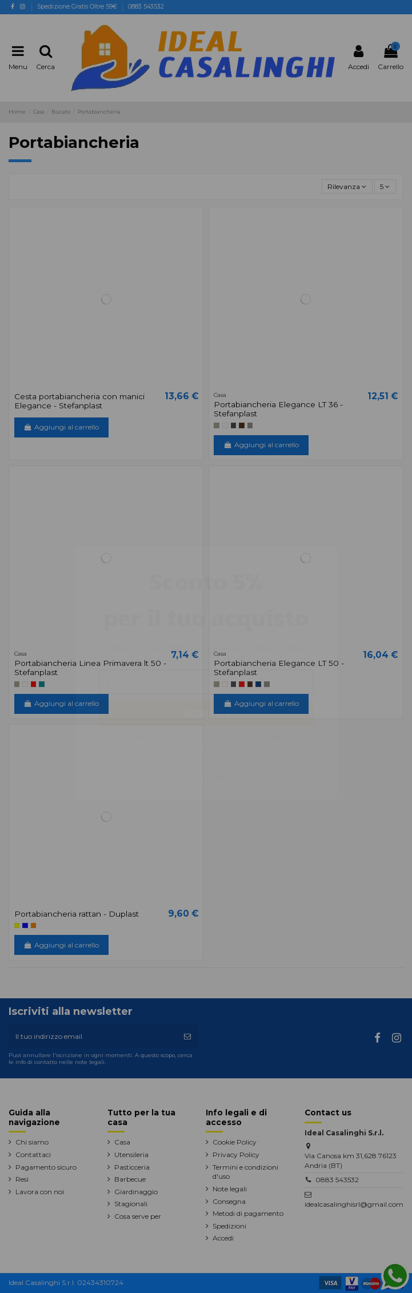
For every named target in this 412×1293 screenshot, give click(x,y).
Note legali (230, 1188)
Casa (122, 1142)
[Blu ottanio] (42, 684)
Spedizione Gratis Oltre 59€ (78, 6)
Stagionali (130, 1203)
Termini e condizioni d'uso (245, 1172)
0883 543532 (146, 6)
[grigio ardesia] (234, 425)
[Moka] (242, 425)
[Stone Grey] (250, 425)
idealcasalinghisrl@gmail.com (354, 1204)
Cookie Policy (235, 1142)
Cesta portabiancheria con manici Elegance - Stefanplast (79, 401)
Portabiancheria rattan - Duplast (76, 913)
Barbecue (130, 1179)
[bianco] (225, 425)
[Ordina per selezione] (347, 186)
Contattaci (33, 1154)
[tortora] (216, 425)
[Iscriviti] (187, 1037)
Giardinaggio (136, 1191)
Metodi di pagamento (248, 1213)
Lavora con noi (39, 1191)
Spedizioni (229, 1226)
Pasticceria (132, 1167)
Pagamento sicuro (46, 1167)
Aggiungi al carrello (61, 427)
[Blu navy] (258, 684)
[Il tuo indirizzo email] (93, 1037)
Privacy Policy (236, 1154)
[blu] (25, 926)
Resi (22, 1179)
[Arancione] (34, 926)
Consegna (229, 1201)
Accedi (223, 1238)
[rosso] (34, 684)
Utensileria (131, 1154)
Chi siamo (32, 1142)
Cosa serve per (137, 1216)
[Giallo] (17, 926)
